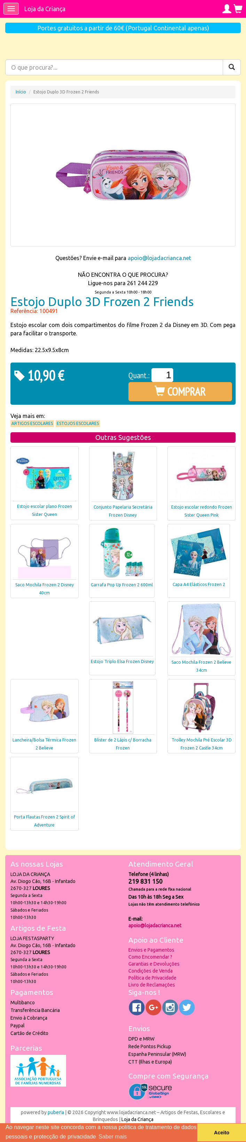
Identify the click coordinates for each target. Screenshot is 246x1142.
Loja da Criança (44, 8)
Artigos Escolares (32, 423)
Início (21, 92)
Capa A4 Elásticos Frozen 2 (199, 584)
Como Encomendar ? (150, 957)
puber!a (56, 1112)
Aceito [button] (221, 1132)
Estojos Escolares (78, 423)
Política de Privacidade (152, 978)
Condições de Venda (150, 971)
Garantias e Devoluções (154, 964)
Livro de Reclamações (151, 985)
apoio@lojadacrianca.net (159, 258)
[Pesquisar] (232, 67)
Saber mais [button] (112, 1137)
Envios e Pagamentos (151, 950)
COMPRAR (180, 391)
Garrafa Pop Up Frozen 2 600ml (122, 585)
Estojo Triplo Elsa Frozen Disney (122, 661)
